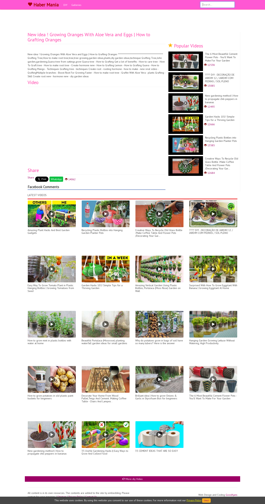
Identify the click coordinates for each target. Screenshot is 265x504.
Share (31, 177)
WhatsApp (56, 179)
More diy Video (132, 479)
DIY (65, 5)
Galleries (76, 5)
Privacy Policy (194, 500)
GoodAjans (231, 494)
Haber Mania (43, 5)
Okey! (206, 500)
